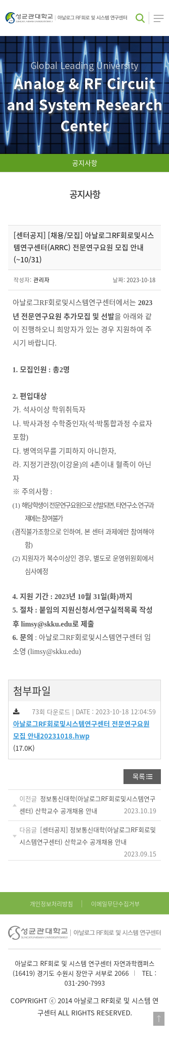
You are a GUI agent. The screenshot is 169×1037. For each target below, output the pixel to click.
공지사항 (84, 163)
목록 (138, 776)
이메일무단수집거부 (115, 903)
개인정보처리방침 (51, 903)
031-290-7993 (84, 982)
